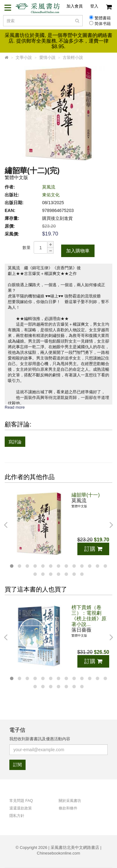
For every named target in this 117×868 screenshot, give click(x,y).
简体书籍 (103, 24)
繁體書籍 (103, 18)
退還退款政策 (20, 808)
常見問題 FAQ (21, 800)
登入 (94, 6)
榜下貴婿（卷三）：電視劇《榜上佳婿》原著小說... (88, 616)
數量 (26, 247)
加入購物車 (78, 250)
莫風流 (48, 186)
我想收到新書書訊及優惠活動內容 (39, 738)
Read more (15, 407)
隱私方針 (16, 816)
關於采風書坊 (70, 800)
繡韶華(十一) (85, 495)
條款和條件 (68, 808)
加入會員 (74, 6)
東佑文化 (51, 194)
